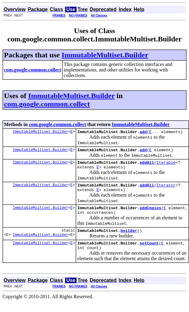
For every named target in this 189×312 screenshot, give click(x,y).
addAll (147, 165)
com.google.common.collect (47, 104)
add (143, 132)
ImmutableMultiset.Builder (104, 55)
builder (128, 238)
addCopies (150, 214)
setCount (149, 252)
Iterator (165, 189)
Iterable (165, 165)
